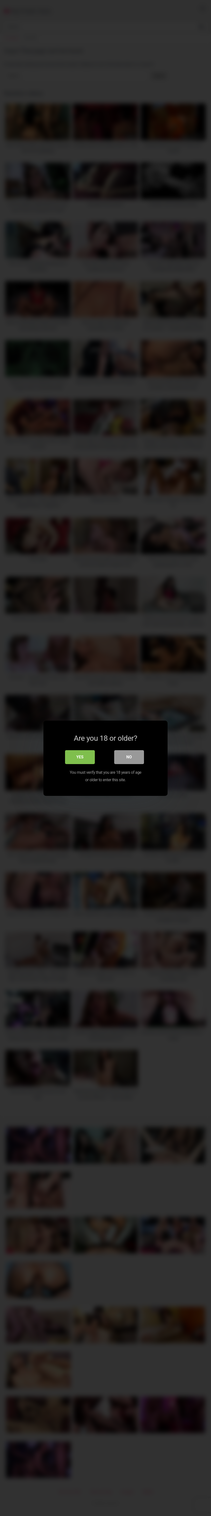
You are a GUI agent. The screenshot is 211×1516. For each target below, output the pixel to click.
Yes (80, 756)
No (129, 756)
